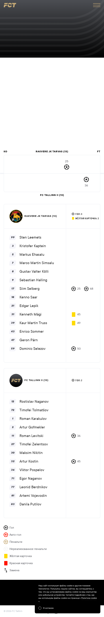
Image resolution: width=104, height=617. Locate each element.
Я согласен (48, 608)
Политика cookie (89, 598)
